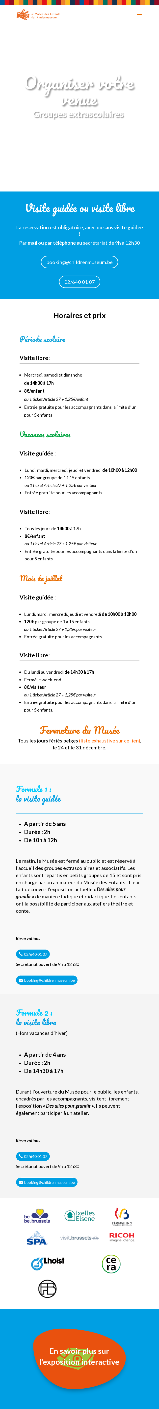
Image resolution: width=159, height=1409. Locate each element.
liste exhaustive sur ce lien (109, 740)
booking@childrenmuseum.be (79, 262)
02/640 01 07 (79, 282)
